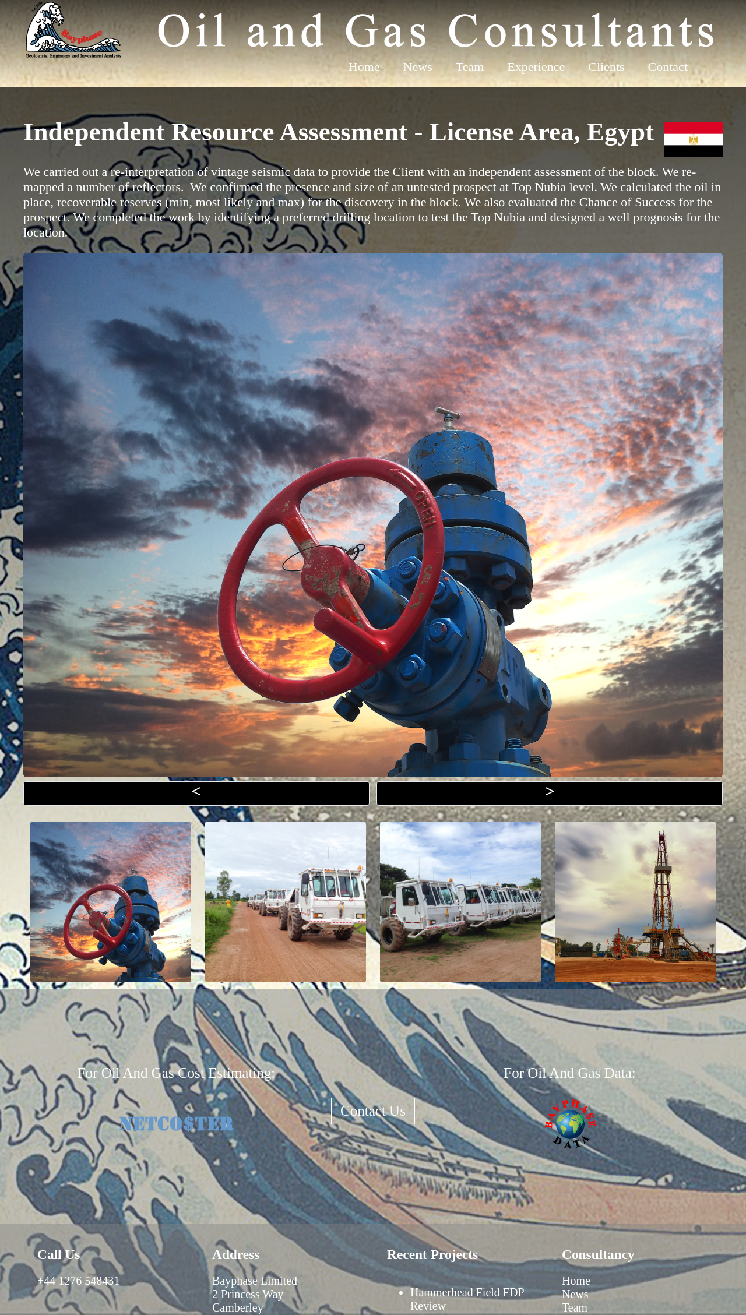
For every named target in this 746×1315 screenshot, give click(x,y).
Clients (606, 66)
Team (470, 66)
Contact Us (373, 1111)
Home (364, 66)
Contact (668, 66)
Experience (536, 66)
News (417, 66)
